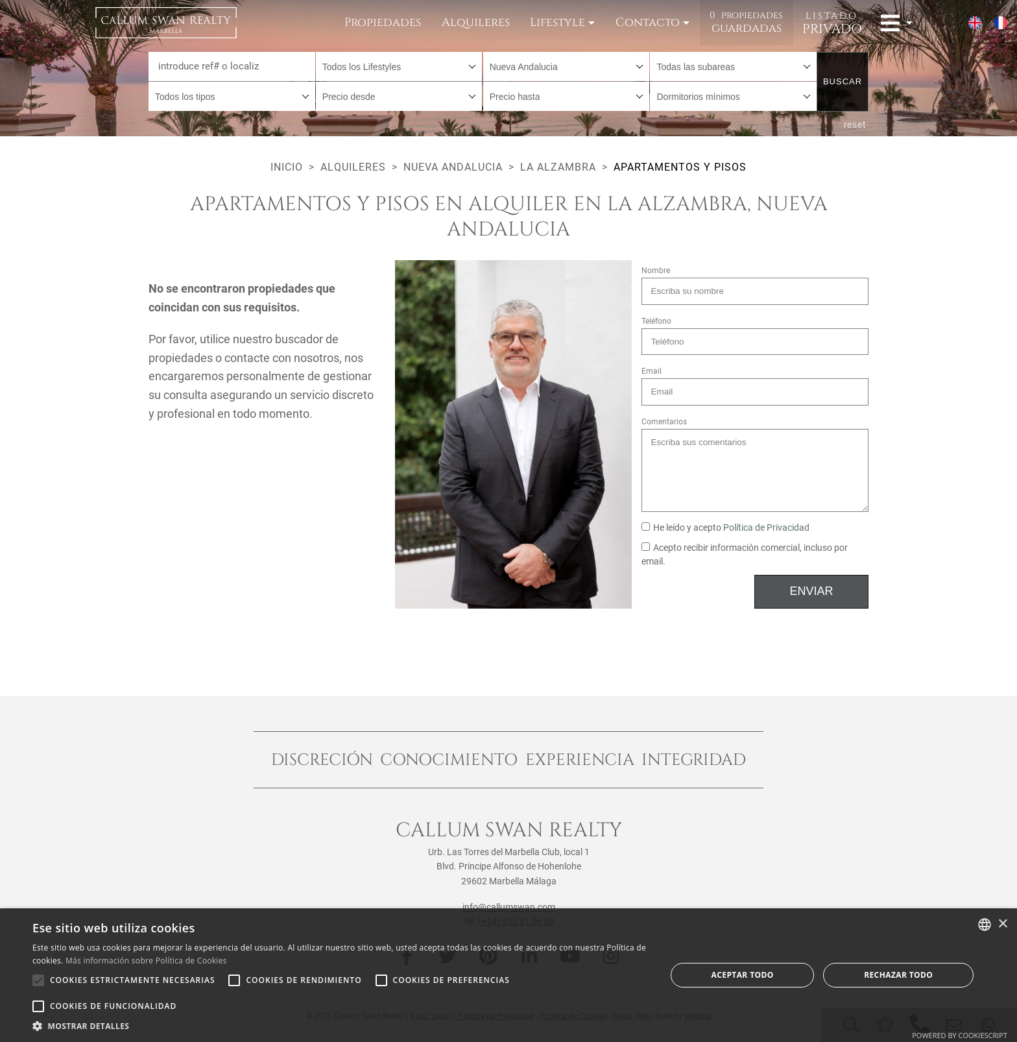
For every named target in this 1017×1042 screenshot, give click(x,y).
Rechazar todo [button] (898, 974)
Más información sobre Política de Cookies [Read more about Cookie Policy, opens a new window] (146, 960)
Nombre (655, 270)
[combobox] (399, 66)
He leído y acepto (725, 527)
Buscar (842, 81)
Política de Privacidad (766, 527)
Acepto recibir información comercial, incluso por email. (744, 555)
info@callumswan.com (508, 907)
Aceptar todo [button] (743, 974)
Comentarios (664, 421)
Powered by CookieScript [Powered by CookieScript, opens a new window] (959, 1035)
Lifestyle (557, 22)
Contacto (648, 22)
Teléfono (656, 321)
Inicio (286, 167)
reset (855, 124)
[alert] (508, 975)
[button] (339, 1025)
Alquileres (476, 22)
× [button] (1002, 924)
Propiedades (382, 22)
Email (651, 371)
